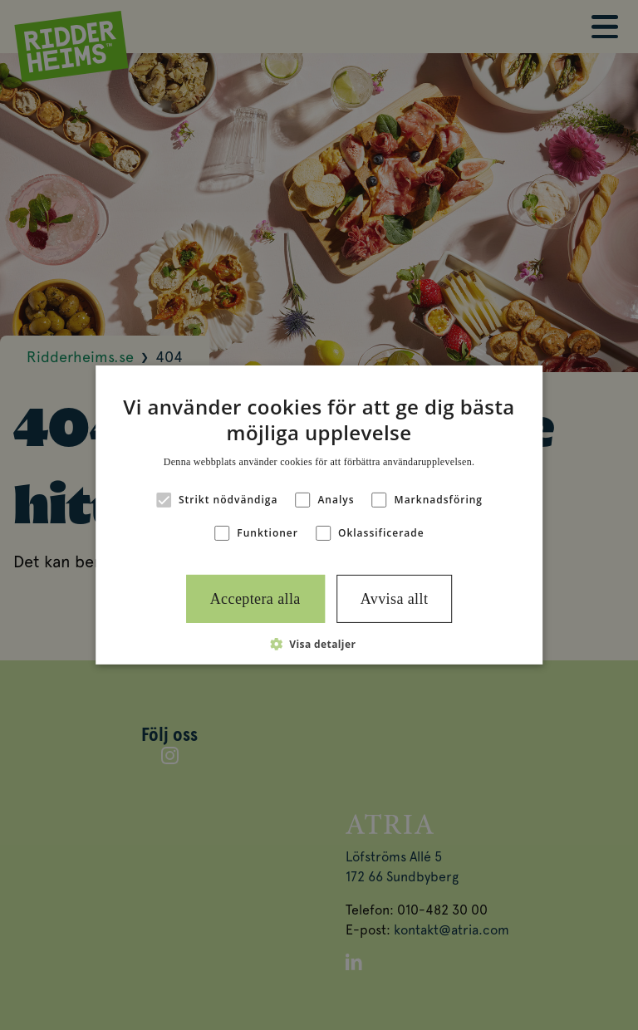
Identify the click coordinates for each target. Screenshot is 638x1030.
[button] (319, 643)
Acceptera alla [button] (255, 599)
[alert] (319, 515)
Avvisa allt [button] (395, 599)
